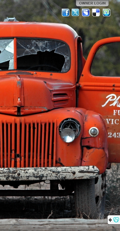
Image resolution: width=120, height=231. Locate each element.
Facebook (65, 12)
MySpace (86, 12)
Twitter (75, 12)
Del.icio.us (96, 12)
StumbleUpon (106, 12)
